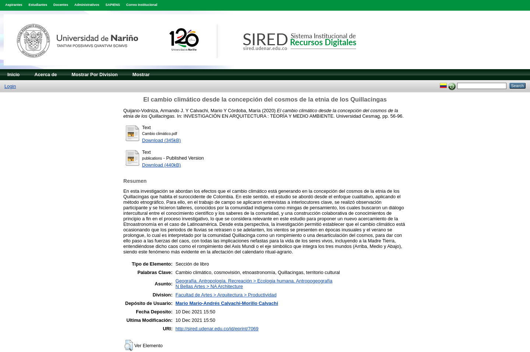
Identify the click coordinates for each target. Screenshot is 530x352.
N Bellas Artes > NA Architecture (209, 286)
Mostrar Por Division (95, 74)
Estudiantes (37, 5)
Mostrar (141, 74)
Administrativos (86, 5)
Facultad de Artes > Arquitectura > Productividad (226, 295)
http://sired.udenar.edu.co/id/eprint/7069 (217, 328)
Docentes (60, 5)
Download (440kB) (161, 165)
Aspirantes (13, 5)
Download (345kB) (161, 140)
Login (10, 86)
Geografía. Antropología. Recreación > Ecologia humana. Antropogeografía (254, 281)
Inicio (13, 74)
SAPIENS (113, 5)
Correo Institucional (142, 5)
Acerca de (45, 74)
